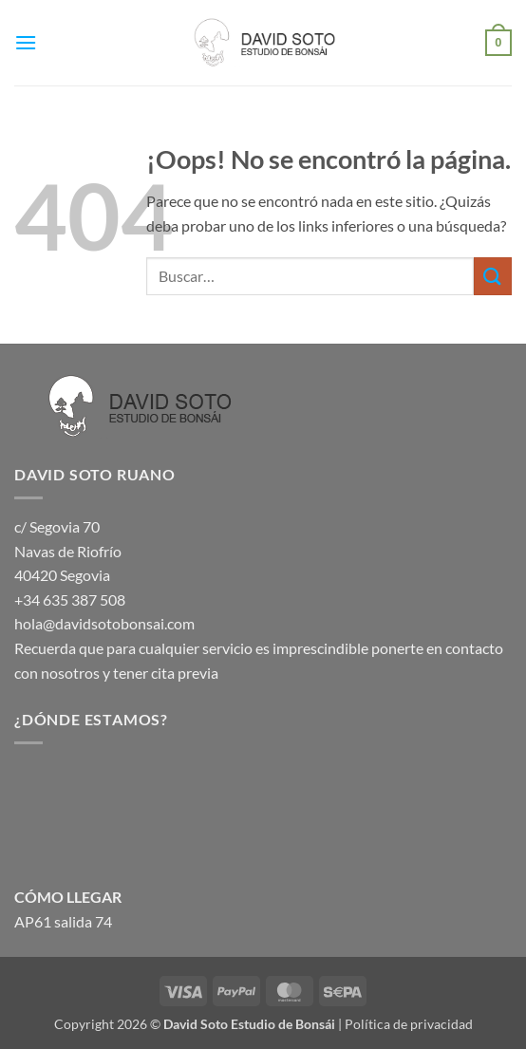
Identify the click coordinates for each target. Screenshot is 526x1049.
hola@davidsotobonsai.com (104, 623)
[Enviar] (493, 275)
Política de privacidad (409, 1024)
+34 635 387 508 (69, 599)
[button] (25, 42)
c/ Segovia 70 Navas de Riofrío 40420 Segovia (68, 550)
